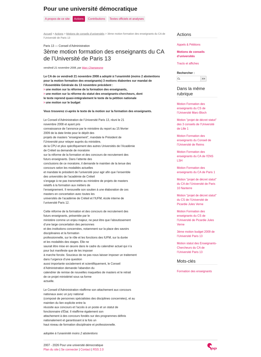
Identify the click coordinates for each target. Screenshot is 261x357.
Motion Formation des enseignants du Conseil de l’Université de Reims (194, 140)
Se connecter (69, 349)
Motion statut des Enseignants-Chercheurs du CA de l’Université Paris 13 (197, 248)
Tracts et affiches (188, 63)
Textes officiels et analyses (126, 18)
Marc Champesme (92, 67)
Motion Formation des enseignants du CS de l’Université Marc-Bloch (192, 108)
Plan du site (51, 349)
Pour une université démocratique (90, 8)
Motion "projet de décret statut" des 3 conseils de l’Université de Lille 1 (197, 124)
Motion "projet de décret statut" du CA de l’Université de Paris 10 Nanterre (197, 184)
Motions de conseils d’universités (85, 33)
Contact (85, 349)
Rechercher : (186, 72)
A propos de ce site (57, 18)
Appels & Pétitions (188, 44)
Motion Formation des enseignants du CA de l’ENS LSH (195, 156)
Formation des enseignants (194, 271)
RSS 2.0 (98, 349)
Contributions (96, 18)
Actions (79, 18)
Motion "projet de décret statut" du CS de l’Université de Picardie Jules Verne (197, 200)
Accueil (48, 33)
